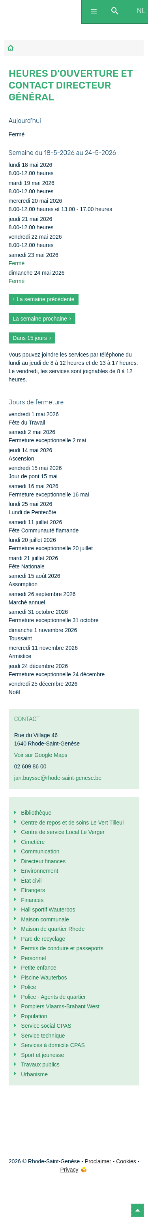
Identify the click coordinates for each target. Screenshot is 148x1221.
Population (34, 1016)
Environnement (39, 871)
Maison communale (45, 919)
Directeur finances (43, 861)
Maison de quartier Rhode (52, 929)
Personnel (33, 958)
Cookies (126, 1161)
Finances (32, 900)
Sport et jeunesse (42, 1055)
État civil (31, 881)
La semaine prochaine (40, 318)
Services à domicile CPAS (53, 1045)
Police (28, 987)
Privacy (69, 1169)
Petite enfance (38, 967)
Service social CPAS (46, 1026)
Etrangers (33, 890)
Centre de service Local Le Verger (63, 832)
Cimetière (33, 842)
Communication (40, 851)
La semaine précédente (45, 299)
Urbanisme (34, 1074)
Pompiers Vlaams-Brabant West (60, 1006)
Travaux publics (40, 1064)
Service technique (43, 1035)
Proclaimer (98, 1161)
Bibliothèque (36, 813)
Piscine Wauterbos (44, 977)
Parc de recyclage (43, 939)
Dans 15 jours (30, 338)
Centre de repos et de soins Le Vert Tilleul (72, 822)
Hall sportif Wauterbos (48, 909)
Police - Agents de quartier (53, 997)
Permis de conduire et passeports (62, 948)
